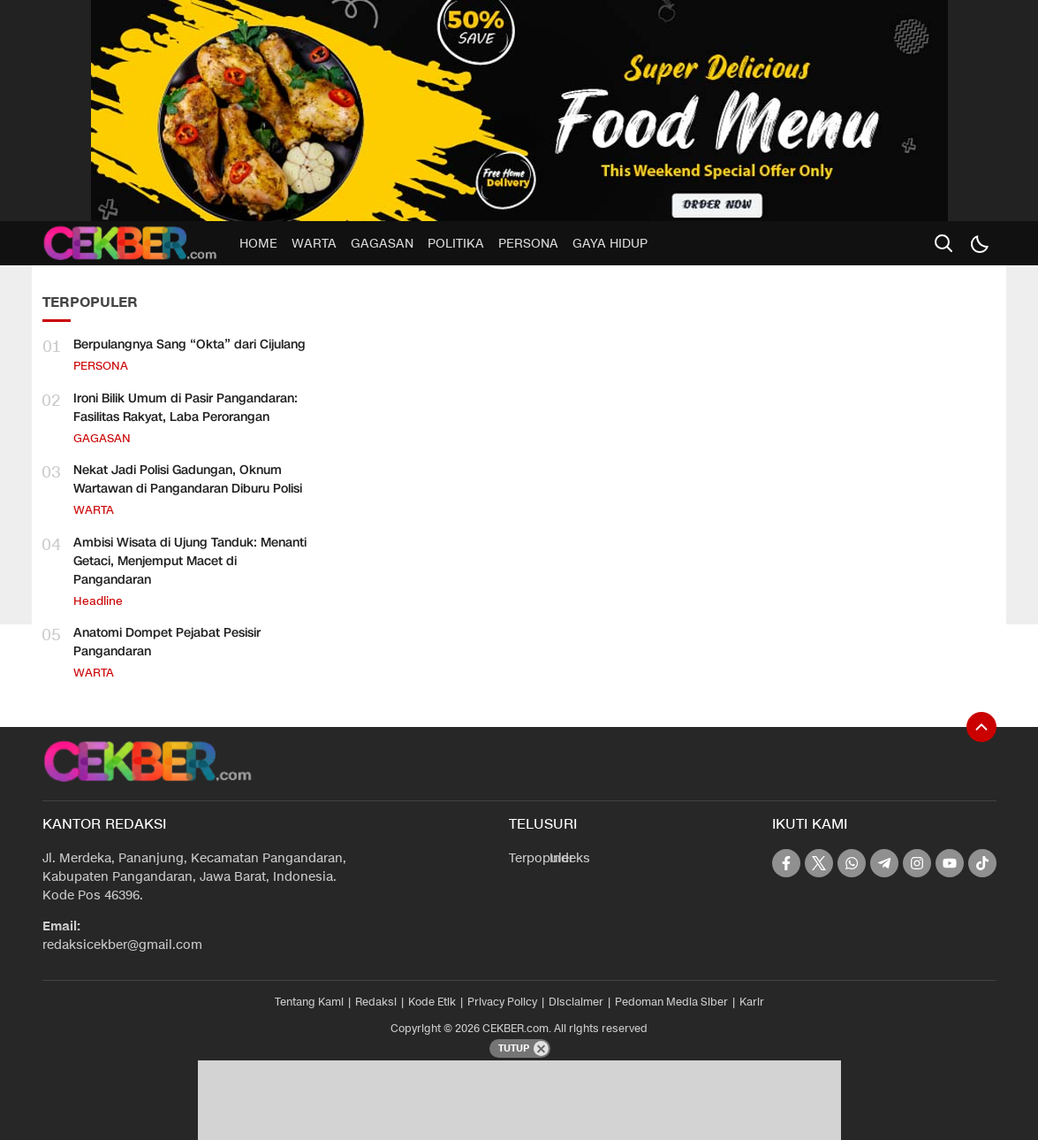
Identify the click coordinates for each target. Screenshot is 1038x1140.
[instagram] (917, 863)
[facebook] (786, 863)
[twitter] (819, 863)
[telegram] (884, 863)
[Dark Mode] (978, 243)
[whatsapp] (851, 863)
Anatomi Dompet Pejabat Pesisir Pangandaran (167, 642)
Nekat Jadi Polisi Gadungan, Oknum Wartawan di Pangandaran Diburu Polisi (187, 479)
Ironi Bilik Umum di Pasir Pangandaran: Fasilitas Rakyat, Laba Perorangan (185, 407)
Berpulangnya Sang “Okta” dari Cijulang (189, 344)
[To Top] (981, 727)
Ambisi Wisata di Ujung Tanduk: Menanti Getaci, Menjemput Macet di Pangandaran (190, 561)
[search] (943, 243)
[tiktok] (982, 863)
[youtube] (950, 863)
